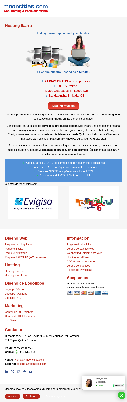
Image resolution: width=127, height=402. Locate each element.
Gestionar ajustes (55, 396)
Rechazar (31, 396)
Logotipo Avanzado (16, 293)
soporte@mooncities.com (31, 363)
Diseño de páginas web (80, 248)
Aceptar (12, 396)
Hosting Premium (15, 271)
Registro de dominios (79, 244)
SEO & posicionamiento (81, 261)
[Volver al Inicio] (24, 8)
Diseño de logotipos (78, 265)
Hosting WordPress (16, 275)
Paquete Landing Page (18, 244)
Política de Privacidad (79, 269)
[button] (120, 8)
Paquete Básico (14, 248)
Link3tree (10, 320)
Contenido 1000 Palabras (20, 316)
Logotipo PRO (13, 297)
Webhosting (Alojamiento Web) (85, 253)
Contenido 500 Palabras (19, 312)
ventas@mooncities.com (29, 359)
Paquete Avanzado (16, 253)
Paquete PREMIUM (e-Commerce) (25, 257)
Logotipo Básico (14, 289)
